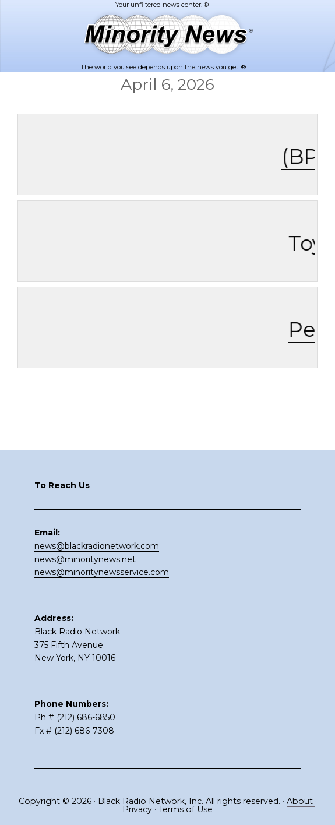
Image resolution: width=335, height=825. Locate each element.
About (301, 801)
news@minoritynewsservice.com (101, 572)
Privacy (138, 809)
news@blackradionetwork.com (96, 546)
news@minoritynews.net (85, 559)
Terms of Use (185, 809)
